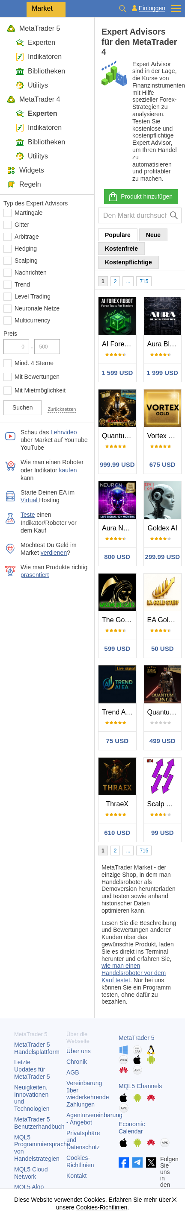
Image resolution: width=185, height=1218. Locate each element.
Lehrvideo (64, 432)
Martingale (28, 212)
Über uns (78, 1051)
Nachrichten (31, 272)
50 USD (162, 648)
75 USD (117, 740)
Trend (22, 284)
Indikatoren (38, 57)
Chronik (76, 1061)
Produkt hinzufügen (140, 197)
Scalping (26, 260)
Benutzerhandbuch (39, 1123)
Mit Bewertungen (37, 376)
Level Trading (33, 296)
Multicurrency (32, 320)
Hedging (26, 248)
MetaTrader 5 (33, 28)
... (128, 281)
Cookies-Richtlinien (80, 1161)
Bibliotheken (40, 71)
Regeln (24, 184)
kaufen (68, 470)
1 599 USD (117, 372)
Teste (28, 514)
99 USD (162, 832)
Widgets (25, 170)
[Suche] (174, 215)
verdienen (54, 552)
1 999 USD (162, 372)
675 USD (162, 464)
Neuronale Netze (37, 308)
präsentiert (35, 574)
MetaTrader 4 (33, 99)
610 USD (117, 832)
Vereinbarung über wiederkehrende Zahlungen (87, 1094)
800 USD (117, 556)
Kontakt (76, 1175)
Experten (35, 42)
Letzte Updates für (32, 1069)
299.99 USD (162, 556)
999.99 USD (117, 464)
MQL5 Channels (140, 1086)
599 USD (117, 648)
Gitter (22, 224)
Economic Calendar (132, 1128)
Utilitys (31, 85)
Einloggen (152, 8)
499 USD (162, 740)
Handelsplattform (37, 1048)
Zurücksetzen (62, 409)
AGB (72, 1072)
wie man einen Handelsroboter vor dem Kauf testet (133, 973)
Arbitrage (27, 236)
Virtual (30, 500)
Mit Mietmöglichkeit (40, 390)
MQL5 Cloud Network (31, 1173)
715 (144, 281)
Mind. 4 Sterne (34, 363)
